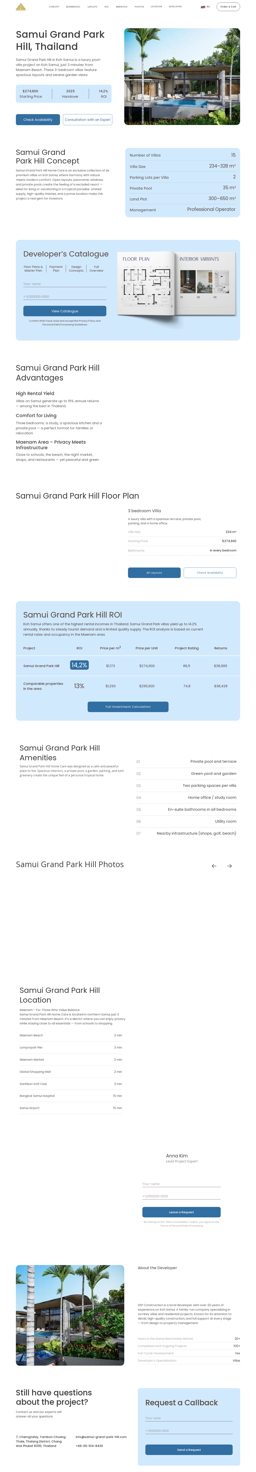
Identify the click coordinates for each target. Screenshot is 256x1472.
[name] (64, 283)
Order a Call (228, 6)
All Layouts (154, 573)
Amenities (122, 6)
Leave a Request (181, 1212)
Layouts (92, 6)
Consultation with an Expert (88, 119)
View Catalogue (65, 311)
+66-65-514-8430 (89, 1446)
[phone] (64, 296)
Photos (139, 6)
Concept (54, 6)
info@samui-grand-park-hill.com (101, 1437)
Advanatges (73, 6)
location (156, 6)
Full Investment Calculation (128, 707)
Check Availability (38, 119)
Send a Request (189, 1450)
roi (107, 6)
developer (175, 6)
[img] (70, 543)
